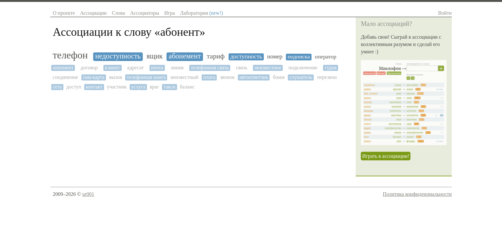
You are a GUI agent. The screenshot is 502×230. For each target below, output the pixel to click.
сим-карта (93, 77)
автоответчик (253, 77)
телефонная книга (146, 77)
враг (154, 86)
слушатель (300, 77)
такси (169, 86)
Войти (445, 13)
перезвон (326, 77)
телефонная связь (210, 67)
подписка (298, 57)
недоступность (118, 56)
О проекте (64, 13)
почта (157, 67)
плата (209, 77)
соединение (65, 77)
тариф (216, 56)
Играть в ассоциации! (385, 156)
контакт (94, 86)
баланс (187, 86)
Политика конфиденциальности (417, 194)
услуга (138, 86)
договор (89, 67)
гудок (330, 67)
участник (117, 86)
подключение (303, 67)
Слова (118, 13)
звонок (227, 77)
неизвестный (184, 77)
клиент (112, 67)
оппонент (63, 67)
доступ (73, 86)
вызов (115, 77)
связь (241, 67)
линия (176, 67)
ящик (155, 56)
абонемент (185, 56)
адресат (135, 67)
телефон (70, 55)
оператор (325, 57)
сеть (57, 86)
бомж (279, 77)
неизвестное (268, 67)
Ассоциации (93, 13)
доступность (246, 56)
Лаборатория (201, 13)
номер (274, 56)
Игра (169, 13)
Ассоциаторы (144, 13)
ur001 (88, 194)
